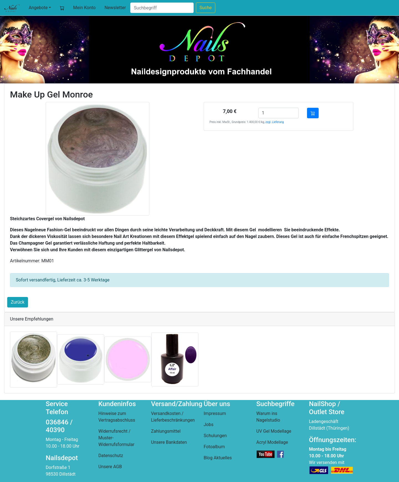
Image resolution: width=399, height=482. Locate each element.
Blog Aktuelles (218, 457)
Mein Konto (84, 7)
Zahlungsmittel (166, 431)
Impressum (215, 413)
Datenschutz (110, 455)
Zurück (17, 302)
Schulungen (215, 435)
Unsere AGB (110, 466)
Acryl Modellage (272, 442)
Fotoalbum (214, 446)
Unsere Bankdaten (169, 442)
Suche (206, 7)
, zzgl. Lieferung (274, 122)
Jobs (208, 424)
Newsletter (115, 7)
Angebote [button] (38, 7)
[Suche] (162, 7)
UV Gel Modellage (273, 431)
